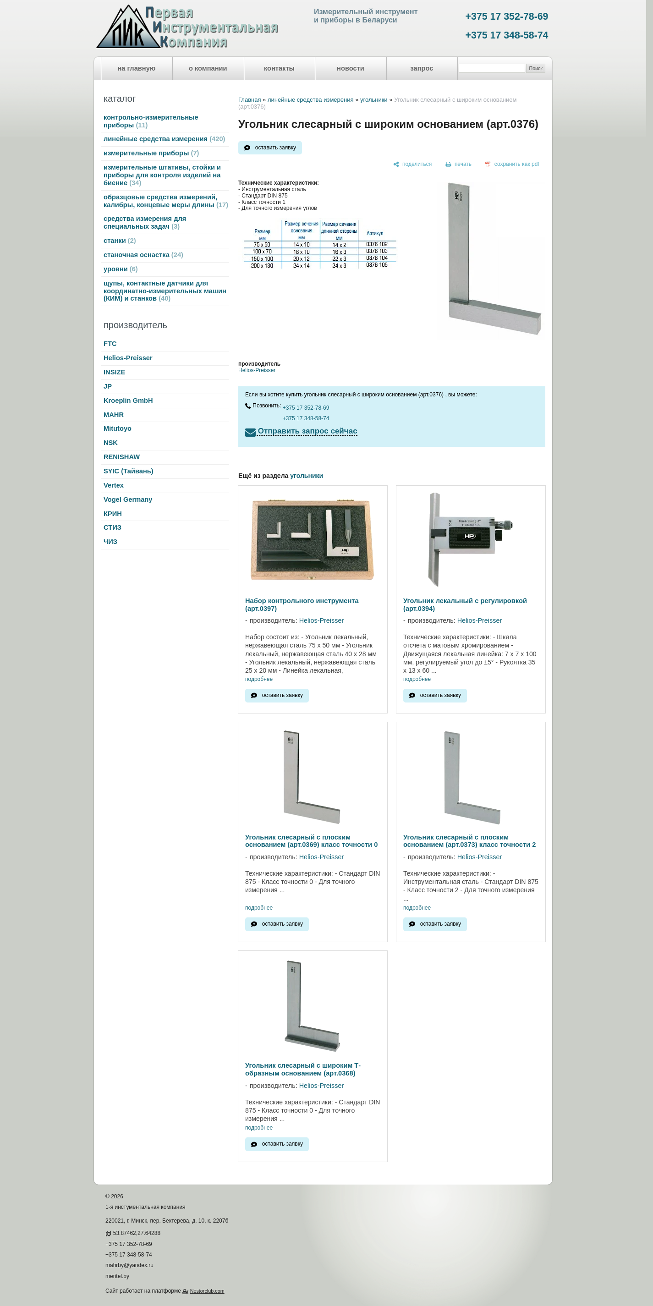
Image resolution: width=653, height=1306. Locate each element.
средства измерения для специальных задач (145, 222)
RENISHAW (122, 457)
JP (108, 386)
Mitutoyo (118, 428)
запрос (421, 68)
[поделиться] (412, 164)
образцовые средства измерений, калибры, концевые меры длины (166, 201)
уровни (121, 269)
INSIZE (114, 372)
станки (120, 240)
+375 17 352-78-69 (507, 16)
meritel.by (117, 1276)
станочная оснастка (143, 254)
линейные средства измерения (164, 139)
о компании (208, 68)
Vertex (114, 485)
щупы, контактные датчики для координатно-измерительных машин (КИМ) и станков (165, 291)
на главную (137, 68)
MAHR (114, 414)
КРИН (113, 513)
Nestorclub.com (207, 1291)
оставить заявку (275, 147)
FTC (110, 343)
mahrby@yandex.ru (129, 1265)
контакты (279, 68)
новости (350, 68)
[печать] (458, 164)
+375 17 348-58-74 (507, 35)
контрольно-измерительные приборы (151, 121)
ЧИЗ (110, 541)
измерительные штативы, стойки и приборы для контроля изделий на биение (162, 175)
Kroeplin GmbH (128, 400)
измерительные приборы (151, 153)
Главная (249, 99)
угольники (374, 99)
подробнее (259, 679)
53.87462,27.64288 (136, 1233)
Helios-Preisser (128, 358)
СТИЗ (112, 527)
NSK (111, 442)
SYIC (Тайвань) (129, 471)
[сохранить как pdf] (512, 164)
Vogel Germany (128, 499)
